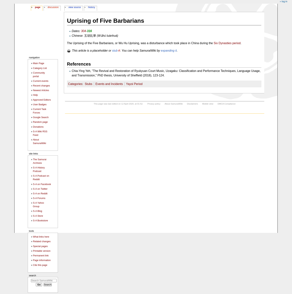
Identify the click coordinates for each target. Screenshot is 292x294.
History (91, 7)
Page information (42, 260)
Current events (40, 81)
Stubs (88, 84)
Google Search (41, 117)
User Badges (40, 104)
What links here (41, 236)
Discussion (53, 7)
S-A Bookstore (40, 220)
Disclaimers (192, 104)
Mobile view (207, 104)
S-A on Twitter (40, 189)
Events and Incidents (109, 84)
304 (83, 31)
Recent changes (41, 85)
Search (32, 275)
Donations (38, 127)
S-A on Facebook (42, 184)
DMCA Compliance (226, 104)
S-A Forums (39, 198)
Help (35, 95)
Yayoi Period (134, 84)
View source (75, 7)
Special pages (40, 246)
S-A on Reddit (40, 193)
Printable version (41, 251)
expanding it (169, 50)
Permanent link (41, 255)
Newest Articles (41, 90)
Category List (40, 68)
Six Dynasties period (227, 43)
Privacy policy (153, 104)
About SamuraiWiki (174, 104)
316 (89, 31)
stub (115, 50)
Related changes (42, 241)
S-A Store (38, 216)
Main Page (38, 63)
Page (37, 7)
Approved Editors (42, 100)
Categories (75, 84)
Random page (40, 122)
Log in (284, 1)
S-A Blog (37, 211)
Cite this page (40, 265)
